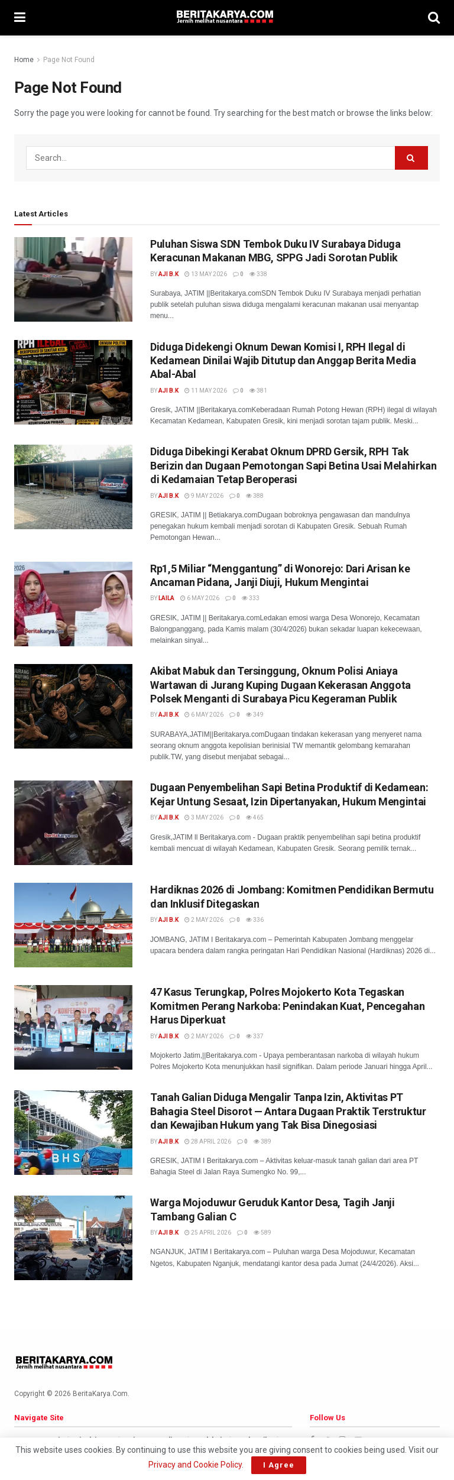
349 (255, 714)
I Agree (278, 1464)
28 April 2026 (207, 1141)
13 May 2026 (205, 274)
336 (255, 920)
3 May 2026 (203, 817)
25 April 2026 (207, 1232)
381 (258, 390)
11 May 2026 (205, 390)
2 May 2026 (203, 920)
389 (262, 1141)
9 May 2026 (203, 496)
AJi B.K (168, 274)
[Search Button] (411, 158)
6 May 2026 (199, 598)
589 (262, 1232)
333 (251, 598)
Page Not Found (69, 60)
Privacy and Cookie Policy (195, 1464)
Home (24, 60)
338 (258, 274)
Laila (166, 598)
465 (255, 817)
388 (255, 496)
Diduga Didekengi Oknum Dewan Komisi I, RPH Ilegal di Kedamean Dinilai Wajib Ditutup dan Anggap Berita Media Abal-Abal (283, 361)
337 (255, 1036)
